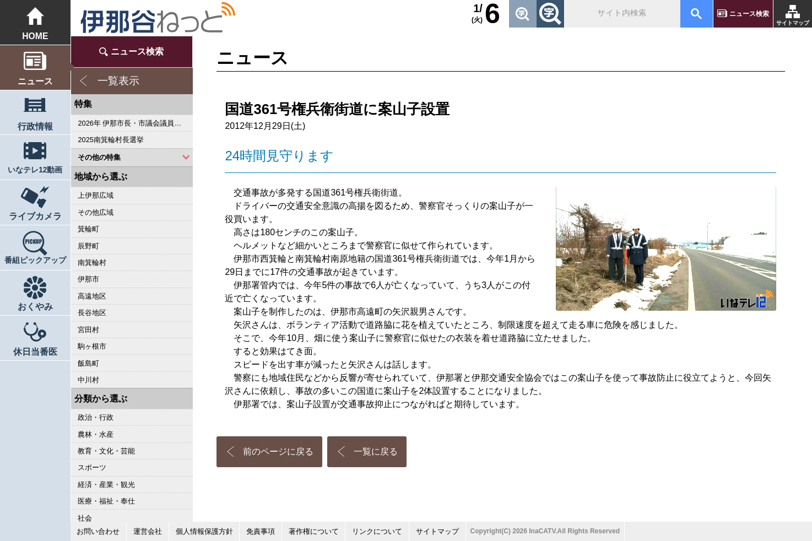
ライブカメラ (35, 216)
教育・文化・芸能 (106, 451)
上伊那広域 (95, 195)
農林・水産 (95, 434)
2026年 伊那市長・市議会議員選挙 (133, 123)
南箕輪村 (92, 262)
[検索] (621, 14)
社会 (85, 518)
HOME (35, 36)
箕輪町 (88, 229)
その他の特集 (99, 157)
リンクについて (377, 531)
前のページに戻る (278, 451)
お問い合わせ (98, 531)
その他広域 (95, 212)
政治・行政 (95, 417)
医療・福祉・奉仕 (106, 501)
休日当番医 (35, 351)
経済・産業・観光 (106, 484)
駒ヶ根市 (92, 346)
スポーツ (92, 467)
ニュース (35, 81)
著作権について (314, 531)
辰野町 (88, 246)
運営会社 (147, 531)
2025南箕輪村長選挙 (110, 140)
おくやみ (35, 306)
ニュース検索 (749, 14)
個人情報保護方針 (204, 531)
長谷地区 (92, 313)
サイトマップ (792, 23)
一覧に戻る (376, 451)
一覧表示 (118, 80)
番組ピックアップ (35, 260)
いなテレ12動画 (35, 170)
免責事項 (260, 531)
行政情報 (35, 126)
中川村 (88, 380)
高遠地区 (92, 296)
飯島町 (88, 363)
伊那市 (88, 279)
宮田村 (88, 330)
